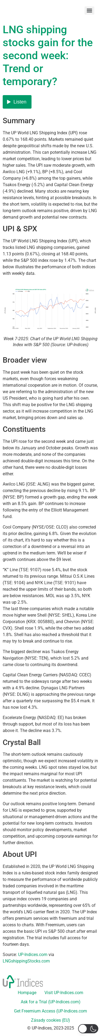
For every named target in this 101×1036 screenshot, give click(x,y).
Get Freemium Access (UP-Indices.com (50, 1011)
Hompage (27, 992)
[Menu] (89, 10)
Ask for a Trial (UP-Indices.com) (51, 1001)
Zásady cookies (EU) (50, 1020)
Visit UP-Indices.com (63, 992)
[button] (88, 1028)
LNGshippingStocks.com (26, 961)
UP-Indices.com (32, 954)
